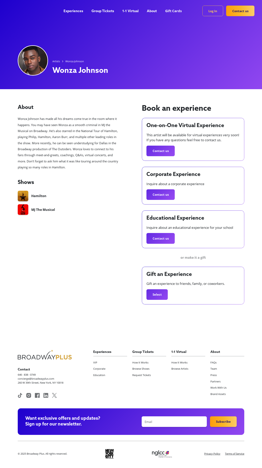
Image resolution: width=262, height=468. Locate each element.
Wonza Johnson (74, 61)
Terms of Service (234, 453)
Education (99, 375)
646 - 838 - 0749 (27, 374)
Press (213, 375)
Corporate (99, 368)
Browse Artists (179, 368)
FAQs (213, 362)
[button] (75, 11)
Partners (215, 381)
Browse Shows (140, 368)
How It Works (140, 362)
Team (213, 368)
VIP (95, 362)
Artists (56, 61)
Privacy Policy (212, 453)
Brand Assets (218, 394)
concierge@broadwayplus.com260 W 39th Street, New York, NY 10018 (40, 380)
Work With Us (218, 387)
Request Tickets (141, 375)
